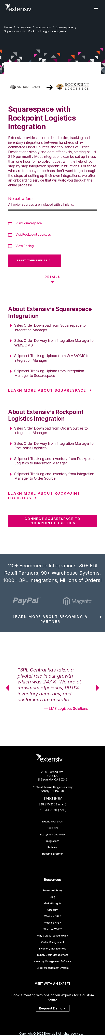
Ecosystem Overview (52, 834)
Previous (6, 688)
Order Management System (53, 968)
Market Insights (52, 903)
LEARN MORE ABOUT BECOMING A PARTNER (50, 619)
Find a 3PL (52, 828)
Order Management (52, 942)
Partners (52, 847)
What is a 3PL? (52, 916)
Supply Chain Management (52, 955)
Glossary (52, 910)
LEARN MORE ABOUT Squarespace (47, 390)
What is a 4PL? (52, 922)
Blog (52, 897)
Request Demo (52, 1008)
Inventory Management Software (52, 961)
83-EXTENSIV (52, 798)
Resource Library (53, 890)
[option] (28, 601)
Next (99, 688)
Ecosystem (24, 27)
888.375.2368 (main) (52, 804)
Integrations (43, 27)
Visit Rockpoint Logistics (33, 234)
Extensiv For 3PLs (52, 821)
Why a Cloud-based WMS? (52, 935)
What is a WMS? (52, 929)
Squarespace (64, 27)
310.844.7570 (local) (52, 810)
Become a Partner (52, 853)
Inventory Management (52, 948)
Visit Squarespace (28, 223)
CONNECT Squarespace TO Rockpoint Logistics (52, 521)
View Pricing (24, 246)
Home (8, 27)
